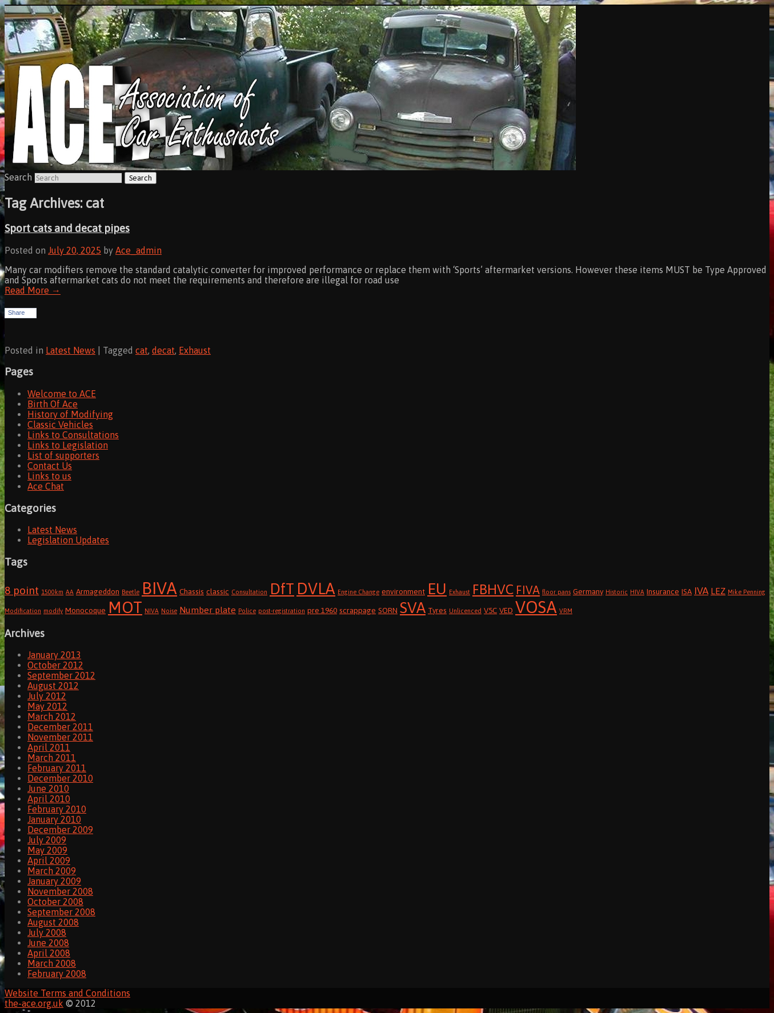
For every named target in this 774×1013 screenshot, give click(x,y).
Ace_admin (138, 250)
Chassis (191, 591)
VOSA (536, 607)
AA (70, 591)
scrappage (357, 610)
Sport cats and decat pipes (67, 228)
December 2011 (60, 727)
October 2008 (55, 901)
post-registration (281, 610)
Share (16, 312)
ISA (686, 591)
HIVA (637, 591)
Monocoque (85, 610)
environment (403, 591)
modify (53, 610)
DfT (282, 589)
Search (18, 177)
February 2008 (56, 973)
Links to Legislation (67, 445)
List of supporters (63, 455)
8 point (22, 590)
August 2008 (53, 922)
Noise (169, 610)
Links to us (49, 476)
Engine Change (358, 591)
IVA (701, 590)
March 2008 (51, 963)
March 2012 (51, 716)
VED (506, 610)
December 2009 (60, 829)
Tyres (437, 610)
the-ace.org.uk (34, 1003)
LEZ (718, 591)
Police (247, 610)
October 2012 (55, 665)
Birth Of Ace (52, 404)
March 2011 (51, 757)
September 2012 (61, 675)
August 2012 (53, 685)
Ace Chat (45, 486)
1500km (52, 591)
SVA (413, 607)
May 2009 (47, 850)
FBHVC (493, 589)
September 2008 (61, 912)
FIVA (528, 589)
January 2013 (54, 655)
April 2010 (48, 799)
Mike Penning (746, 591)
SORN (388, 610)
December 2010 (60, 778)
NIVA (152, 610)
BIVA (159, 588)
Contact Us (49, 466)
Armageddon (97, 591)
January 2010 (54, 819)
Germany (588, 591)
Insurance (663, 591)
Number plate (207, 609)
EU (437, 589)
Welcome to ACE (61, 394)
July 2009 (46, 840)
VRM (565, 610)
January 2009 (54, 881)
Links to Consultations (73, 435)
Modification (23, 610)
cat (141, 350)
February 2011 (56, 768)
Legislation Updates (68, 540)
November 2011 (60, 737)
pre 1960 (322, 610)
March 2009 (51, 871)
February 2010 (56, 809)
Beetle (130, 591)
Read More (33, 290)
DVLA (315, 588)
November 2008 (60, 891)
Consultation (249, 591)
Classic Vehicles (60, 424)
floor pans (556, 591)
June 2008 (48, 943)
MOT (125, 607)
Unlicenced (465, 610)
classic (217, 591)
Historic (616, 591)
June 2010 (48, 788)
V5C (490, 610)
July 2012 (46, 696)
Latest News (70, 350)
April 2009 (48, 860)
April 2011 (48, 747)
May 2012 (47, 706)
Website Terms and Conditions (67, 993)
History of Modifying (70, 414)
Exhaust (195, 350)
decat (163, 350)
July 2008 (46, 932)
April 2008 (48, 953)
